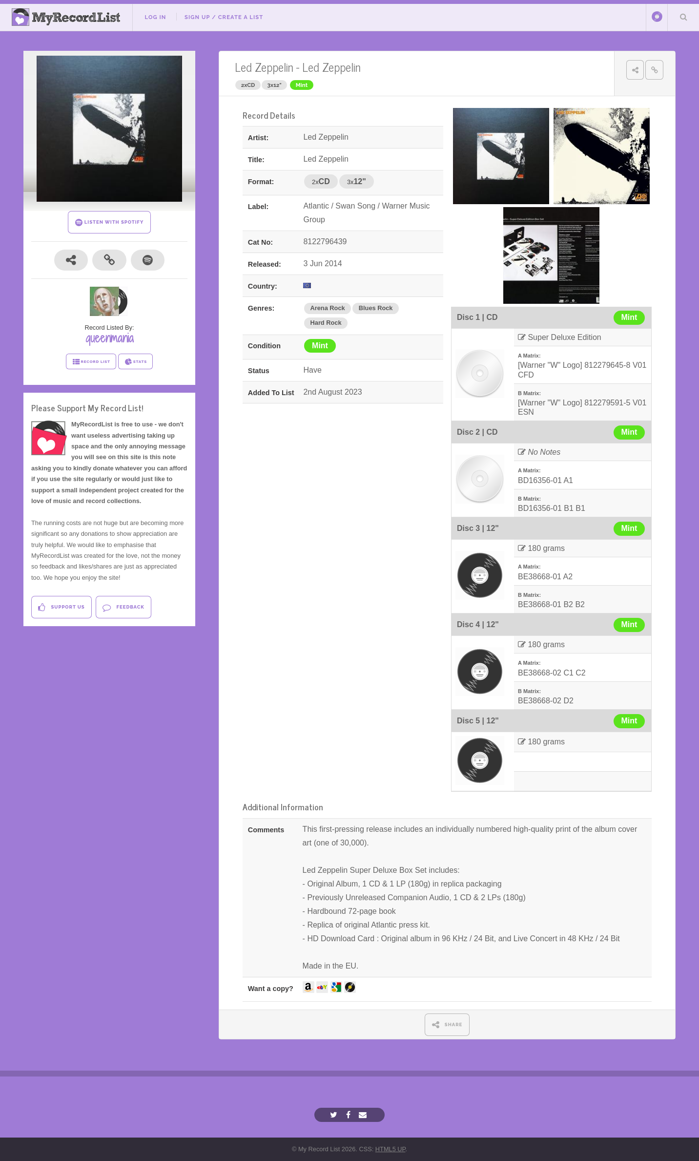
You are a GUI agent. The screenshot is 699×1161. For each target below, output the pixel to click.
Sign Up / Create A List (224, 17)
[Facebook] (349, 1115)
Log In (155, 17)
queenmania (109, 338)
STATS (135, 362)
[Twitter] (335, 1115)
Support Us (61, 607)
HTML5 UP (390, 1149)
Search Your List (683, 16)
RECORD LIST (91, 362)
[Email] (364, 1115)
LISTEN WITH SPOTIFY (109, 222)
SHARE (447, 1024)
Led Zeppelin (264, 66)
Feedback (123, 607)
